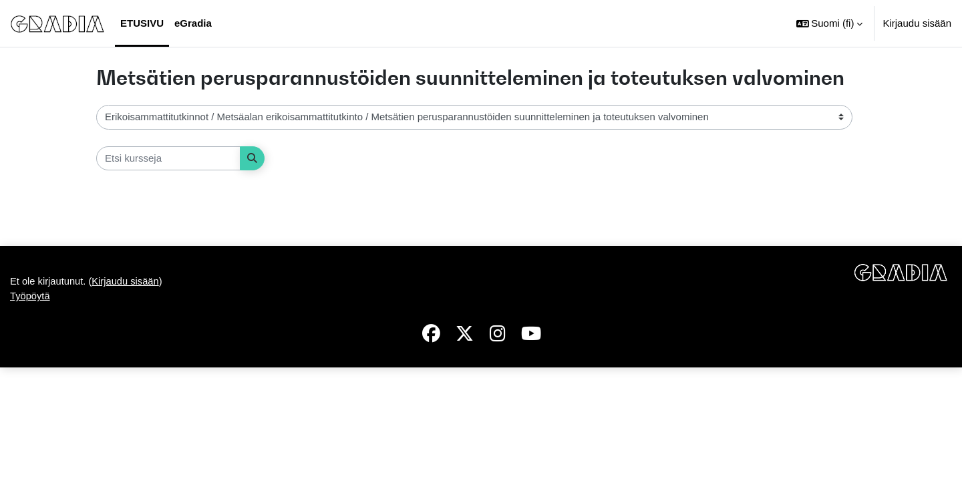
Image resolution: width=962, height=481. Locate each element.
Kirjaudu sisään (917, 23)
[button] (830, 23)
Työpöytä (30, 408)
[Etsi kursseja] (168, 158)
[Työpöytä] (57, 23)
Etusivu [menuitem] (142, 23)
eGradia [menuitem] (193, 23)
